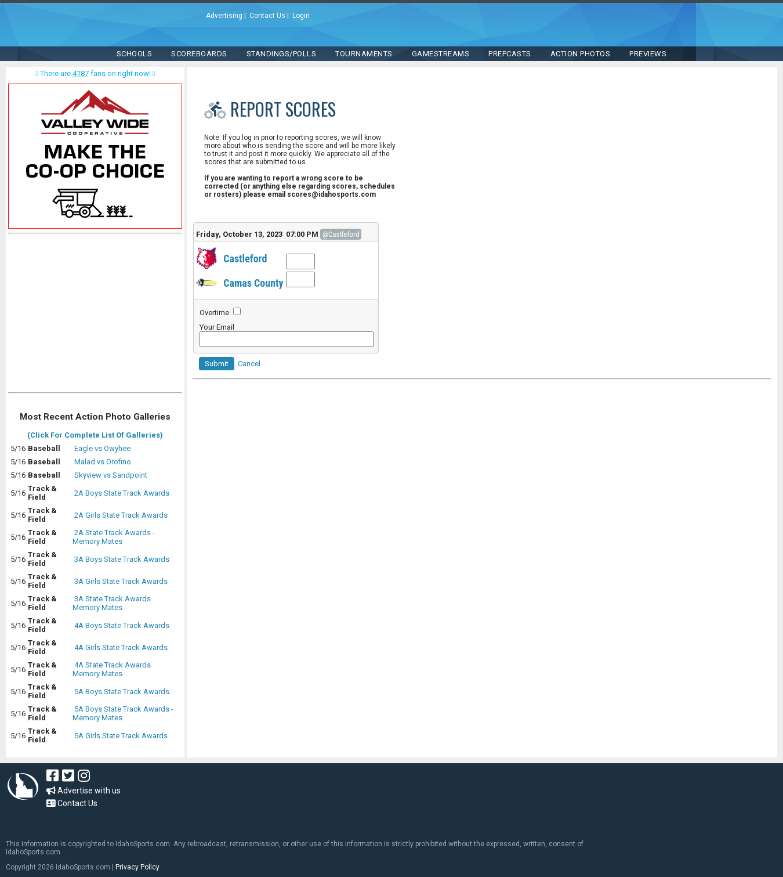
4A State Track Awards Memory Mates (111, 669)
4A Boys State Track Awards (121, 625)
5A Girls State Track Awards (121, 735)
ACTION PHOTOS (580, 53)
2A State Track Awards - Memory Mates (113, 537)
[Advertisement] (95, 315)
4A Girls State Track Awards (121, 647)
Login (301, 16)
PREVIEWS (647, 53)
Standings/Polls (281, 53)
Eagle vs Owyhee (102, 448)
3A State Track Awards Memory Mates (111, 603)
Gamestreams (441, 53)
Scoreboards (199, 53)
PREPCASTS (509, 53)
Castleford (245, 258)
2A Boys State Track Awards (121, 493)
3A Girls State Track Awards (121, 581)
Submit (217, 363)
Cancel (249, 363)
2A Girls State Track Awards (121, 515)
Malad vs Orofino (102, 461)
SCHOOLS (135, 53)
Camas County (253, 283)
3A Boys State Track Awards (121, 559)
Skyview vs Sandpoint (110, 475)
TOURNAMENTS (364, 53)
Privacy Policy (137, 867)
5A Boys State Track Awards (121, 691)
